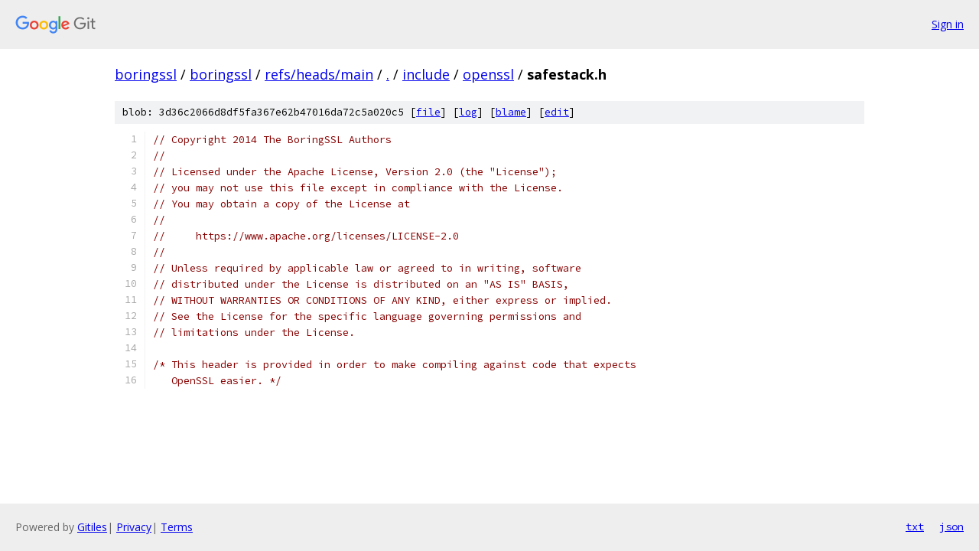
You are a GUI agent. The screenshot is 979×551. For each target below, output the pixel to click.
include (426, 74)
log (468, 112)
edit (557, 112)
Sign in (948, 24)
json (951, 526)
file (428, 112)
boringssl (146, 74)
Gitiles (92, 527)
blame (511, 112)
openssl (488, 74)
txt (915, 526)
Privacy (133, 527)
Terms (177, 527)
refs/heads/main (319, 74)
